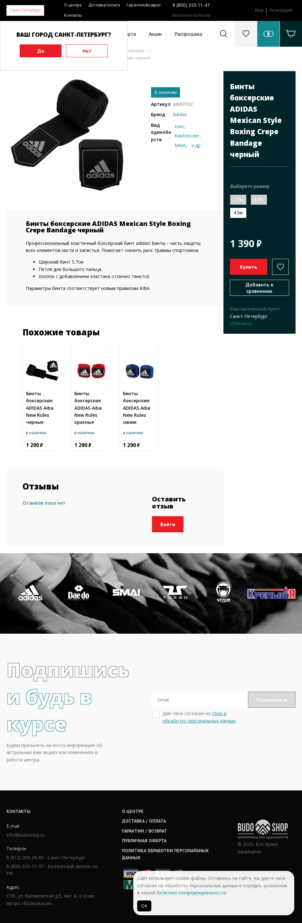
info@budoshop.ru (25, 835)
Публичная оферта (144, 841)
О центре (73, 5)
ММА (180, 145)
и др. (197, 145)
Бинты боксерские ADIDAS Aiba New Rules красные (88, 407)
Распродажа (188, 34)
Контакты (73, 15)
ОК (144, 906)
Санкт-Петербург (25, 10)
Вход (259, 10)
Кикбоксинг (187, 136)
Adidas (180, 114)
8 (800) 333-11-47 (191, 5)
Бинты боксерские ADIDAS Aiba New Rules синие (136, 407)
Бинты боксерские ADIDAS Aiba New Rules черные (39, 407)
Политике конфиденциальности (191, 893)
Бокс (180, 126)
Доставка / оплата (144, 821)
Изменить (241, 323)
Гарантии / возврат (144, 831)
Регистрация (280, 10)
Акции (155, 34)
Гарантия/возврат (144, 5)
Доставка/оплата (104, 5)
